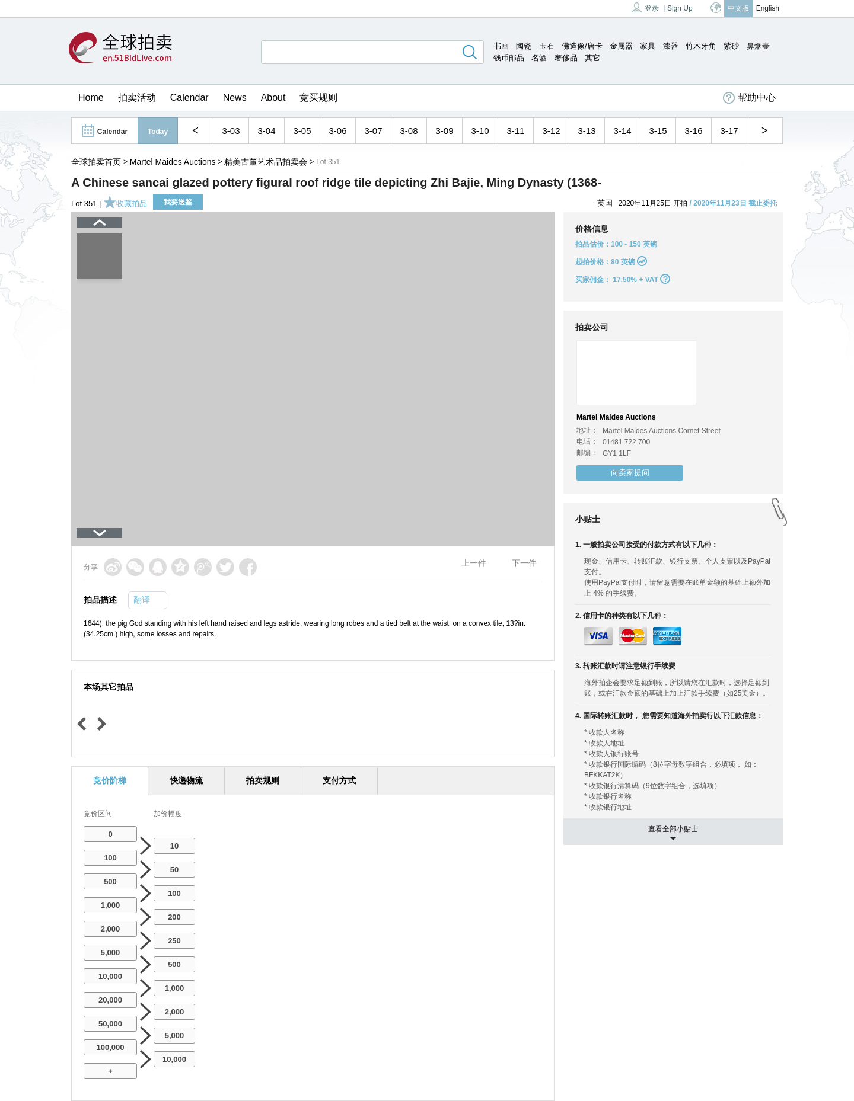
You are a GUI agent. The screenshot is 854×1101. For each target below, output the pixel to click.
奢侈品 (566, 57)
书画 (501, 45)
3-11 (515, 131)
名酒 (539, 57)
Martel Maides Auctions (173, 162)
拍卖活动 (137, 97)
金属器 (621, 45)
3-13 (586, 131)
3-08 (409, 131)
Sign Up (680, 8)
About (273, 97)
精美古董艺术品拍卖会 (265, 162)
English (767, 8)
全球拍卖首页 (96, 162)
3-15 (658, 131)
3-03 (231, 131)
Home (91, 97)
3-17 (729, 131)
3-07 (373, 131)
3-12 (551, 131)
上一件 (473, 563)
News (235, 97)
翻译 (141, 599)
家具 (647, 45)
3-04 (266, 131)
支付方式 (339, 780)
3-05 (302, 131)
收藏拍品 (125, 203)
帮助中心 (749, 98)
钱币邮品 (508, 57)
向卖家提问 (630, 472)
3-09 (444, 131)
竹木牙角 (701, 45)
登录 (645, 7)
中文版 (738, 8)
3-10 (480, 131)
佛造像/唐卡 (582, 45)
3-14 (622, 131)
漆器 (670, 45)
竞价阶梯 (109, 780)
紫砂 (731, 45)
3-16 (693, 131)
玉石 (547, 45)
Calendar (189, 97)
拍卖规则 (262, 780)
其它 (592, 57)
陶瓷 (523, 45)
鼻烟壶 (758, 45)
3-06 (337, 131)
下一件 (524, 563)
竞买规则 (318, 97)
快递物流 (186, 780)
